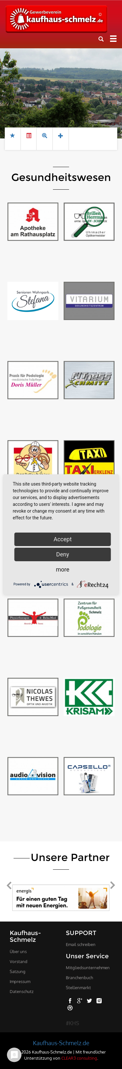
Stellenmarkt (78, 987)
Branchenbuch (79, 977)
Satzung (17, 971)
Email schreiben (81, 944)
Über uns (18, 951)
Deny (62, 554)
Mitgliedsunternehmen (88, 967)
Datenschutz (22, 991)
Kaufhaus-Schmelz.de (61, 1042)
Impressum (20, 981)
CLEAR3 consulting (79, 1058)
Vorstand (18, 961)
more (62, 569)
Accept (63, 539)
